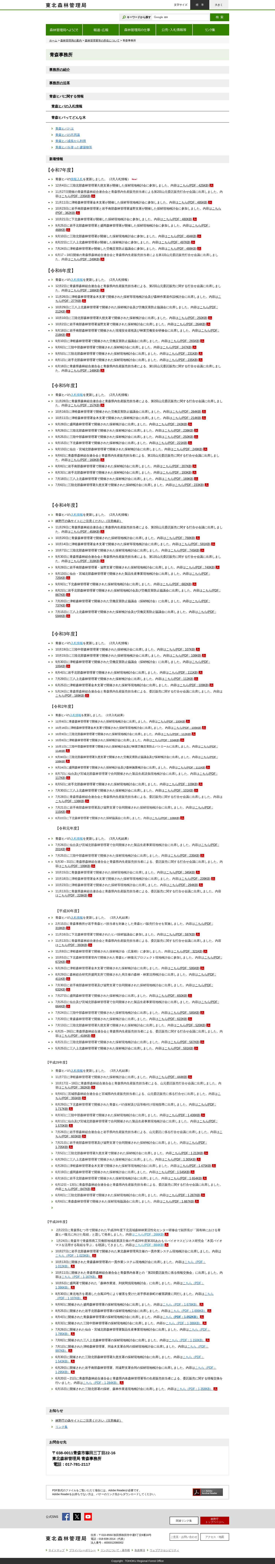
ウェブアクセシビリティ (164, 1550)
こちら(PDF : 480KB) (177, 219)
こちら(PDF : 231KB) (183, 353)
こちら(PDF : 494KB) (182, 236)
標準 (200, 4)
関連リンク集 (184, 1520)
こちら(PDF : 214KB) (186, 418)
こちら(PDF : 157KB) (85, 405)
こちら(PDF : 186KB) (85, 290)
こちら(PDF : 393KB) (72, 945)
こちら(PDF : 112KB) (178, 678)
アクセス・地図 (214, 1536)
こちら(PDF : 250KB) (192, 318)
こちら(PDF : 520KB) (191, 1025)
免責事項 (139, 1550)
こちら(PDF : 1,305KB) (180, 1159)
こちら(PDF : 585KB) (185, 1012)
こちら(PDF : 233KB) (189, 485)
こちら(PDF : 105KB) (187, 727)
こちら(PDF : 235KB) (76, 196)
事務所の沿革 (59, 83)
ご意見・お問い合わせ (184, 1536)
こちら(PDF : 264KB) (191, 324)
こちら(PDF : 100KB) (171, 721)
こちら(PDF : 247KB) (177, 347)
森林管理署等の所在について (102, 40)
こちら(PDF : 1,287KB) (184, 1195)
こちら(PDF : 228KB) (72, 895)
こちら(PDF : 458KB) (85, 531)
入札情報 (77, 279)
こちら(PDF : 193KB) (177, 472)
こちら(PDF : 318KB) (85, 561)
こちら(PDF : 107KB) (180, 649)
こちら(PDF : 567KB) (185, 1042)
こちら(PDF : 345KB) (180, 872)
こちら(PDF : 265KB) (185, 341)
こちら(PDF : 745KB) (185, 550)
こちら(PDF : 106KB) (166, 818)
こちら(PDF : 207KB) (177, 466)
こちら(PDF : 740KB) (200, 567)
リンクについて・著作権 (115, 1550)
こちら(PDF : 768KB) (180, 538)
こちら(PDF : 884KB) (149, 1245)
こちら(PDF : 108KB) (186, 655)
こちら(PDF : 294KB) (183, 885)
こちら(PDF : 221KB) (172, 443)
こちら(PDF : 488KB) (182, 248)
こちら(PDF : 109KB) (194, 685)
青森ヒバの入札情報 (66, 106)
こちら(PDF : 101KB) (178, 790)
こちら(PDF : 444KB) (172, 1077)
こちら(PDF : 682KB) (177, 584)
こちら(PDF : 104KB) (166, 740)
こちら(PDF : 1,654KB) (186, 1178)
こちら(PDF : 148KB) (85, 370)
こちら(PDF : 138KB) (69, 801)
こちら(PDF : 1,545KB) (174, 1172)
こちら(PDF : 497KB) (175, 242)
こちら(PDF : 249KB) (85, 259)
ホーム (53, 40)
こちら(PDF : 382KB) (76, 1087)
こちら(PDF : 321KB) (188, 951)
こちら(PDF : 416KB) (76, 1035)
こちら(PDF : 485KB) (192, 202)
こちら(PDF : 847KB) (76, 1189)
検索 (219, 17)
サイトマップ (57, 1550)
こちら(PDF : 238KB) (178, 430)
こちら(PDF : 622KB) (172, 1019)
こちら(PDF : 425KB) (194, 185)
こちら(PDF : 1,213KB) (187, 1153)
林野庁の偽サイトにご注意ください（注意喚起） (89, 521)
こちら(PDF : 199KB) (76, 866)
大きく (219, 4)
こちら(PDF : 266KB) (149, 1234)
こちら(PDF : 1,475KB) (195, 1165)
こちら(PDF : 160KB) (85, 460)
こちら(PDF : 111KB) (183, 672)
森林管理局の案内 (71, 40)
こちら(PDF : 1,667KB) (178, 1201)
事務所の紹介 (59, 70)
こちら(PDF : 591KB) (195, 544)
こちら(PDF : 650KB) (172, 995)
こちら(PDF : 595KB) (185, 968)
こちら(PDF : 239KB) (195, 878)
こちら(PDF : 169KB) (178, 478)
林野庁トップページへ (214, 1520)
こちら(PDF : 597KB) (180, 934)
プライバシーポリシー (82, 1550)
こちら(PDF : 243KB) (172, 424)
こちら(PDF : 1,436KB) (184, 1115)
